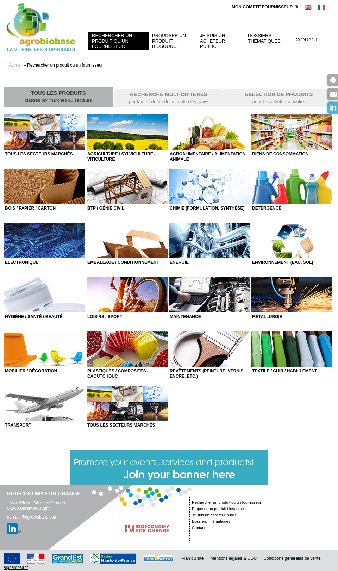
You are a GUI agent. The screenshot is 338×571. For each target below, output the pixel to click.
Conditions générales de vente (292, 558)
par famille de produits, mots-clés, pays (168, 97)
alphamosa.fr (16, 567)
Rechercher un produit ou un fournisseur (112, 41)
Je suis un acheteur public (212, 41)
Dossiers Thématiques (264, 38)
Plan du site (193, 558)
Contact (307, 39)
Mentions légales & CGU (234, 558)
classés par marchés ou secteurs (58, 96)
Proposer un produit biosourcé (169, 41)
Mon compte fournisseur (265, 7)
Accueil (16, 65)
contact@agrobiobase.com (32, 517)
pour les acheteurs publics (279, 97)
